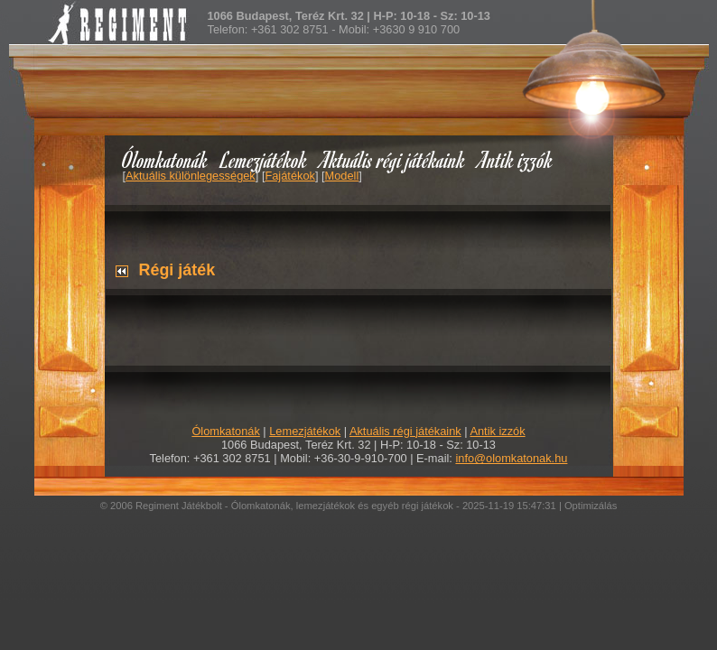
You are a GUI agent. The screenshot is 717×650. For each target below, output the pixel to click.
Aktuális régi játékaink (393, 159)
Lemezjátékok (264, 159)
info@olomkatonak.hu (511, 458)
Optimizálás (590, 505)
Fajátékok (289, 175)
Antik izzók (516, 159)
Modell (342, 175)
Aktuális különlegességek (191, 175)
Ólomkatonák (165, 159)
